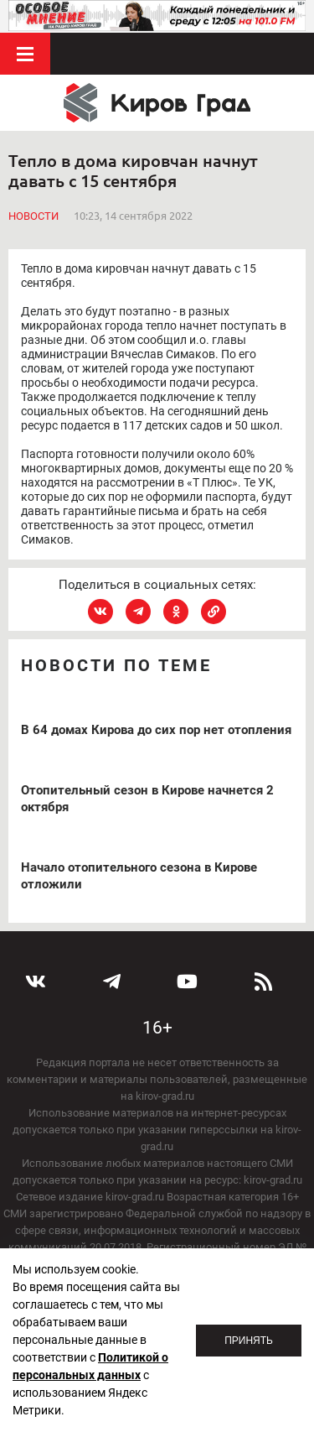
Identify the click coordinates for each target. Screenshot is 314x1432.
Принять (248, 1340)
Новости (33, 216)
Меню (25, 54)
